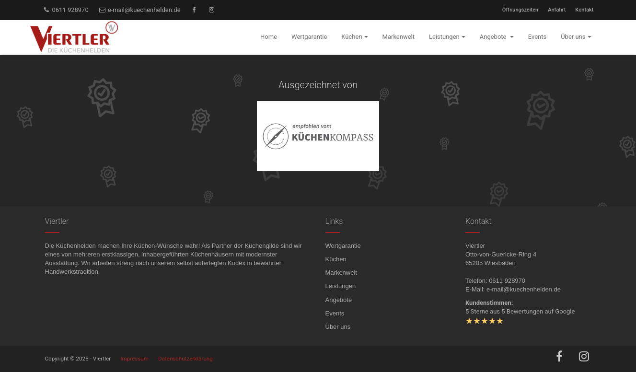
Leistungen (340, 286)
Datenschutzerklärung (185, 358)
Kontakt (584, 10)
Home (268, 36)
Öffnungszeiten (520, 10)
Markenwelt (341, 272)
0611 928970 (66, 9)
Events (335, 313)
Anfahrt (557, 10)
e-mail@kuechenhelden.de (139, 9)
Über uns (338, 326)
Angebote (338, 299)
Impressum (134, 358)
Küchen (336, 259)
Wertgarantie (343, 245)
